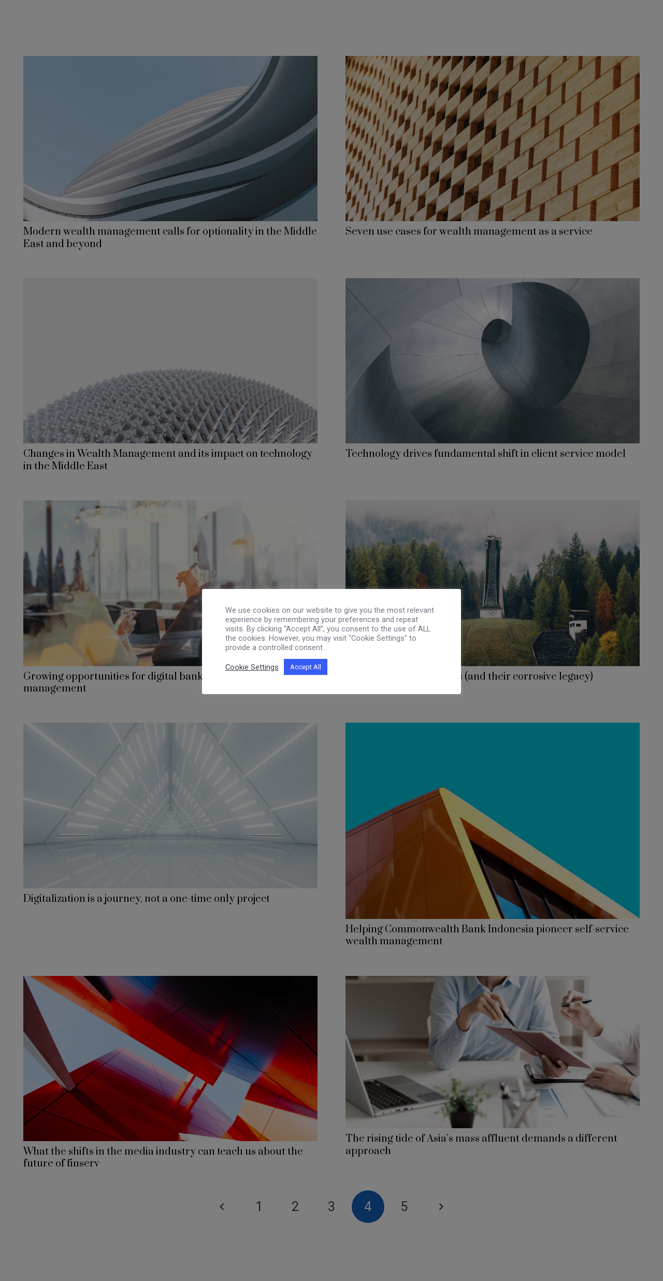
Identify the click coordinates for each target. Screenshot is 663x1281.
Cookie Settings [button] (252, 667)
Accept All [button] (305, 667)
